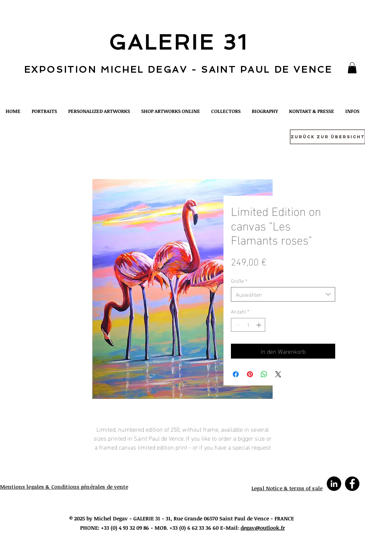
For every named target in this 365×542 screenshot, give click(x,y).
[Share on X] (278, 374)
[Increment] (259, 324)
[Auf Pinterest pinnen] (249, 374)
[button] (352, 67)
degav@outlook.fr (263, 527)
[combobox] (283, 294)
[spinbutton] (248, 324)
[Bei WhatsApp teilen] (264, 374)
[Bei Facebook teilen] (235, 374)
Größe (239, 280)
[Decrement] (236, 324)
